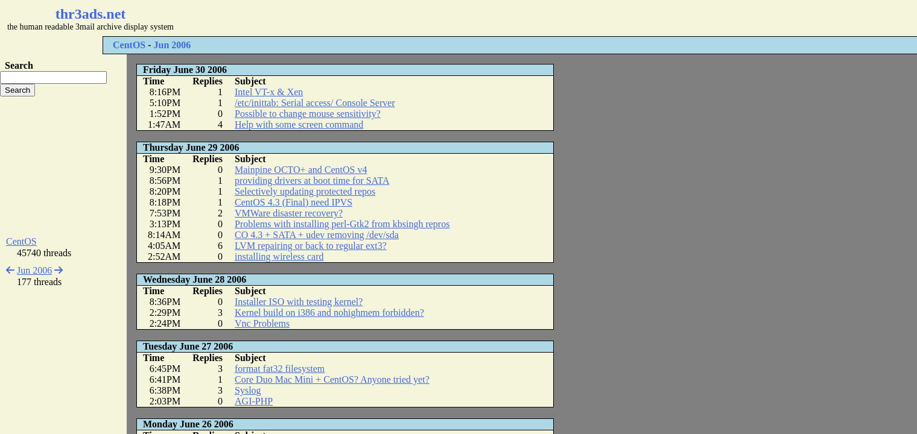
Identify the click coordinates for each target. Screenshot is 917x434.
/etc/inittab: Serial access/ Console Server (315, 103)
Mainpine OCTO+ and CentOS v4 (301, 170)
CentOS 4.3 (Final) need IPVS (293, 202)
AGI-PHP (254, 401)
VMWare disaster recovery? (289, 213)
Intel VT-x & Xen (269, 92)
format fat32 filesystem (280, 368)
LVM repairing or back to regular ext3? (311, 246)
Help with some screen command (299, 124)
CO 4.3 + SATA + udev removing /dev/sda (317, 235)
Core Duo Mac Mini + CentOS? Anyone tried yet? (332, 379)
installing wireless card (279, 256)
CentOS (129, 45)
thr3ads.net (91, 14)
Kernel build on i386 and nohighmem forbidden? (329, 312)
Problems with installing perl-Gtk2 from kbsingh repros (342, 224)
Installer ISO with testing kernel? (299, 302)
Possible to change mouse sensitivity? (308, 113)
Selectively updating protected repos (305, 191)
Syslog (248, 390)
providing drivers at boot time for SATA (312, 180)
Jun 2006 (172, 45)
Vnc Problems (262, 323)
